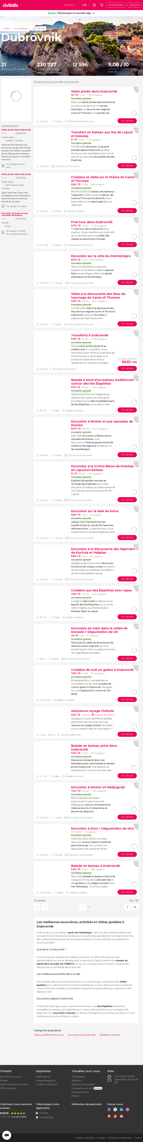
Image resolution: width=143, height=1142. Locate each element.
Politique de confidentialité (119, 1138)
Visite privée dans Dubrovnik (16, 130)
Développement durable (14, 1084)
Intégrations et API (82, 1088)
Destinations (43, 1076)
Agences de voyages (83, 1084)
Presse (3, 1080)
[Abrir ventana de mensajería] (6, 1135)
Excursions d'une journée (82, 1035)
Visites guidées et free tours (49, 1035)
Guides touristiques (46, 1084)
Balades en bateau (110, 1035)
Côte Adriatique (21, 28)
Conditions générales (85, 1138)
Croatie (6, 28)
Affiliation (77, 1080)
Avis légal (101, 1138)
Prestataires (78, 1076)
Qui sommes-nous (10, 1076)
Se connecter (116, 5)
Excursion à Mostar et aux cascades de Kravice (14, 214)
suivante (127, 907)
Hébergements (80, 1092)
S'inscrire (135, 5)
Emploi (75, 1096)
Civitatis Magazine (45, 1080)
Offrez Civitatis (8, 1088)
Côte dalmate (38, 28)
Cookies (138, 1138)
